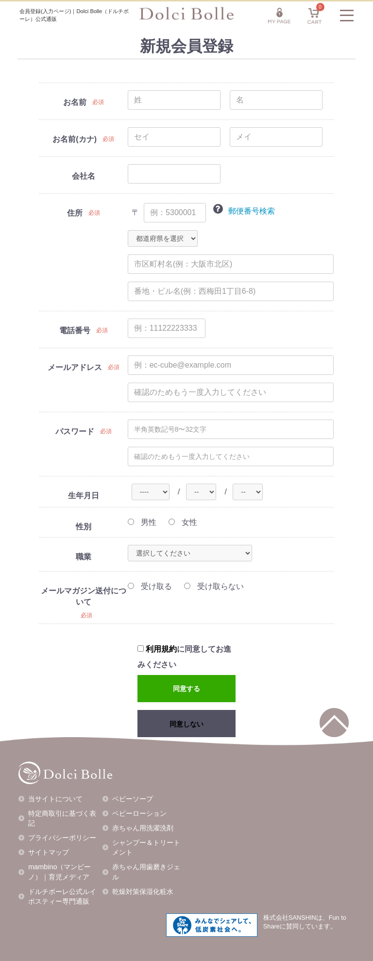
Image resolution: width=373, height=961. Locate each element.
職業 (83, 557)
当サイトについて (55, 799)
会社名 (83, 176)
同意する (186, 688)
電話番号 (74, 330)
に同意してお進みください (184, 657)
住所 (75, 213)
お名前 (74, 102)
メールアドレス (75, 367)
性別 (83, 527)
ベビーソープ (132, 799)
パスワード (74, 431)
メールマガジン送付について (83, 596)
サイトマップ (48, 852)
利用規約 (161, 649)
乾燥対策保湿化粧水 (142, 891)
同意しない (186, 724)
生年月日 (83, 495)
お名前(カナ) (74, 139)
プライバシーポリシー (62, 838)
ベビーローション (139, 813)
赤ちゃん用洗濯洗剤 (142, 828)
